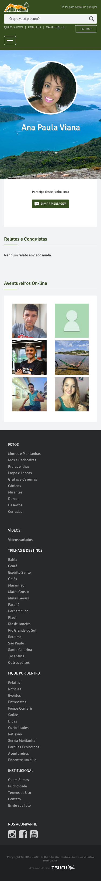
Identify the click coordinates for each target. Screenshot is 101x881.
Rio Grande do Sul (22, 630)
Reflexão (15, 734)
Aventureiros (18, 753)
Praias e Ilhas (18, 466)
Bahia (12, 559)
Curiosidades (18, 727)
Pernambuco (18, 611)
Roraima (14, 637)
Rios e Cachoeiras (22, 460)
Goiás (12, 579)
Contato (14, 799)
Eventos (14, 695)
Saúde (13, 715)
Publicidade (17, 786)
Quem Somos (18, 779)
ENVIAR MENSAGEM (50, 204)
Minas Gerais (18, 598)
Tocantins (16, 656)
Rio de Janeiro (19, 624)
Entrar (86, 29)
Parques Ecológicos (23, 747)
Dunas (13, 498)
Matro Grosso (18, 591)
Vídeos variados (20, 539)
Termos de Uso (19, 792)
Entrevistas (17, 702)
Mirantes (15, 492)
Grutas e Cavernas (22, 479)
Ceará (12, 566)
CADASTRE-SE (55, 27)
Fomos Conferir (20, 708)
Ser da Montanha (21, 740)
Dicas (12, 721)
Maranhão (16, 585)
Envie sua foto (19, 805)
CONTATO (34, 27)
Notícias (14, 689)
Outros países (19, 662)
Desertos (15, 505)
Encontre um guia (22, 760)
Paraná (13, 604)
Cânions (14, 486)
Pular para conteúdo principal (79, 7)
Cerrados (15, 511)
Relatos (14, 682)
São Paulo (16, 643)
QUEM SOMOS (13, 27)
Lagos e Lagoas (20, 473)
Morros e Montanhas (24, 453)
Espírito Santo (19, 572)
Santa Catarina (20, 649)
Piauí (12, 617)
